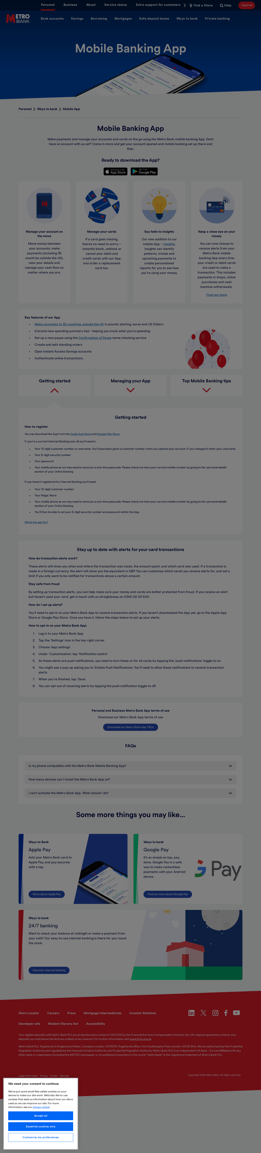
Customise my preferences (41, 1137)
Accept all (40, 1116)
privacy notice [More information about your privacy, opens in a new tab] (41, 1107)
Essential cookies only (40, 1126)
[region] (40, 1114)
